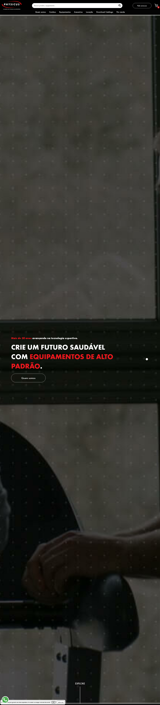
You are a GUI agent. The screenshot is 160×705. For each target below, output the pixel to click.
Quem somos (40, 12)
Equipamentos (65, 12)
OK (53, 702)
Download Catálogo (104, 12)
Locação (89, 12)
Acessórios (78, 12)
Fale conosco (142, 5)
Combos (52, 12)
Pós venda (121, 12)
